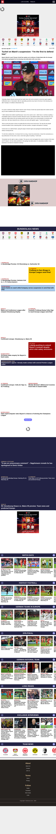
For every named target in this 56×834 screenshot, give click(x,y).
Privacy (28, 798)
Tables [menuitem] (32, 2)
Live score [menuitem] (25, 2)
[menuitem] (3, 1)
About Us (28, 783)
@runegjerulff (14, 44)
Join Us (28, 788)
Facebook (28, 808)
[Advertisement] (28, 24)
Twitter (28, 806)
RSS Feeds (28, 810)
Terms (28, 796)
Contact (28, 786)
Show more (28, 437)
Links (28, 813)
